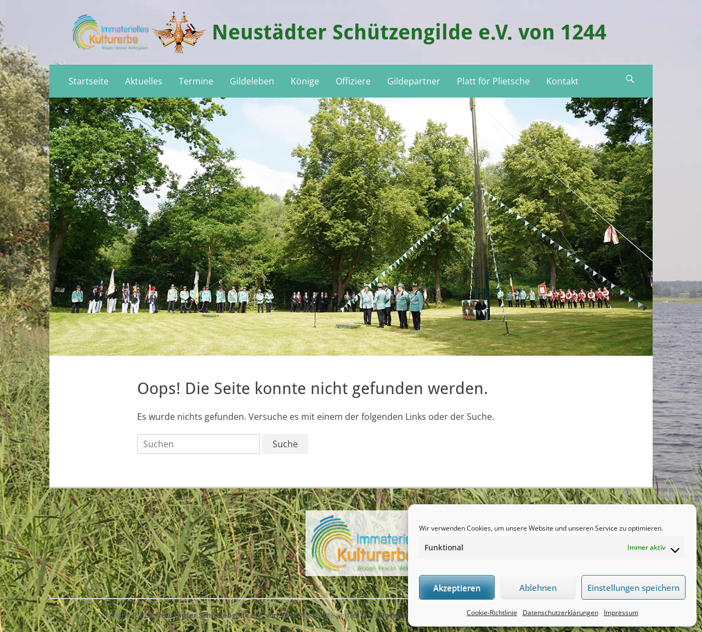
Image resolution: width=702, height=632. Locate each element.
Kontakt (562, 81)
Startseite (89, 81)
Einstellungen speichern (633, 587)
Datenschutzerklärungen (560, 612)
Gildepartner (413, 81)
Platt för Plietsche (493, 81)
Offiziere (353, 81)
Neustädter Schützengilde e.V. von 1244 (409, 32)
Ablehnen (538, 587)
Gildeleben (252, 81)
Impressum (621, 612)
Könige (305, 81)
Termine (196, 81)
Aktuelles (143, 81)
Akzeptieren (456, 587)
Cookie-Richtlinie (492, 612)
